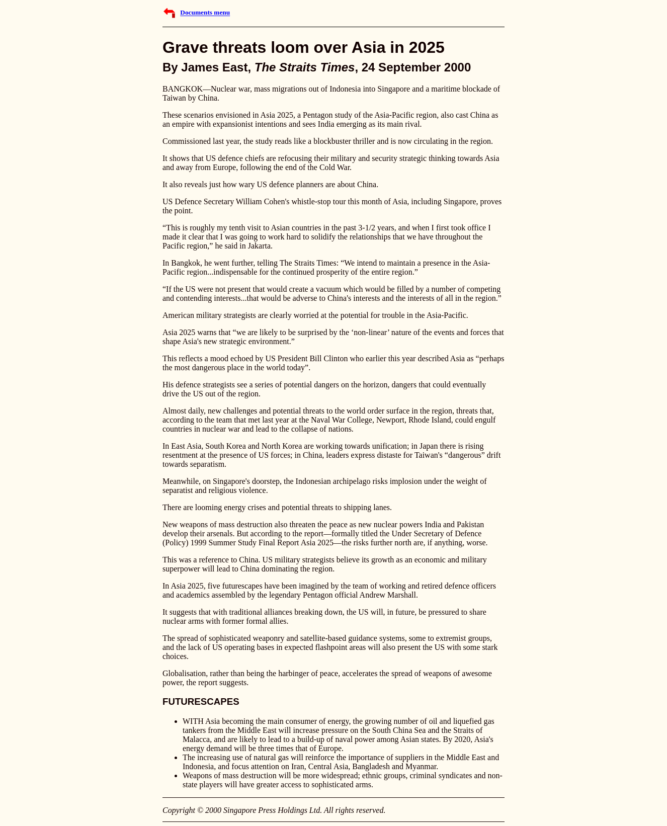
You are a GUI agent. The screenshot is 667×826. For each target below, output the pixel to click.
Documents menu (205, 13)
